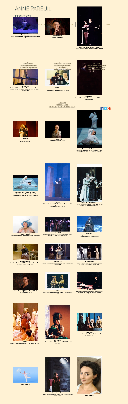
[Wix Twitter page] (105, 108)
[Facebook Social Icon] (102, 108)
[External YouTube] (28, 48)
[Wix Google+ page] (109, 108)
